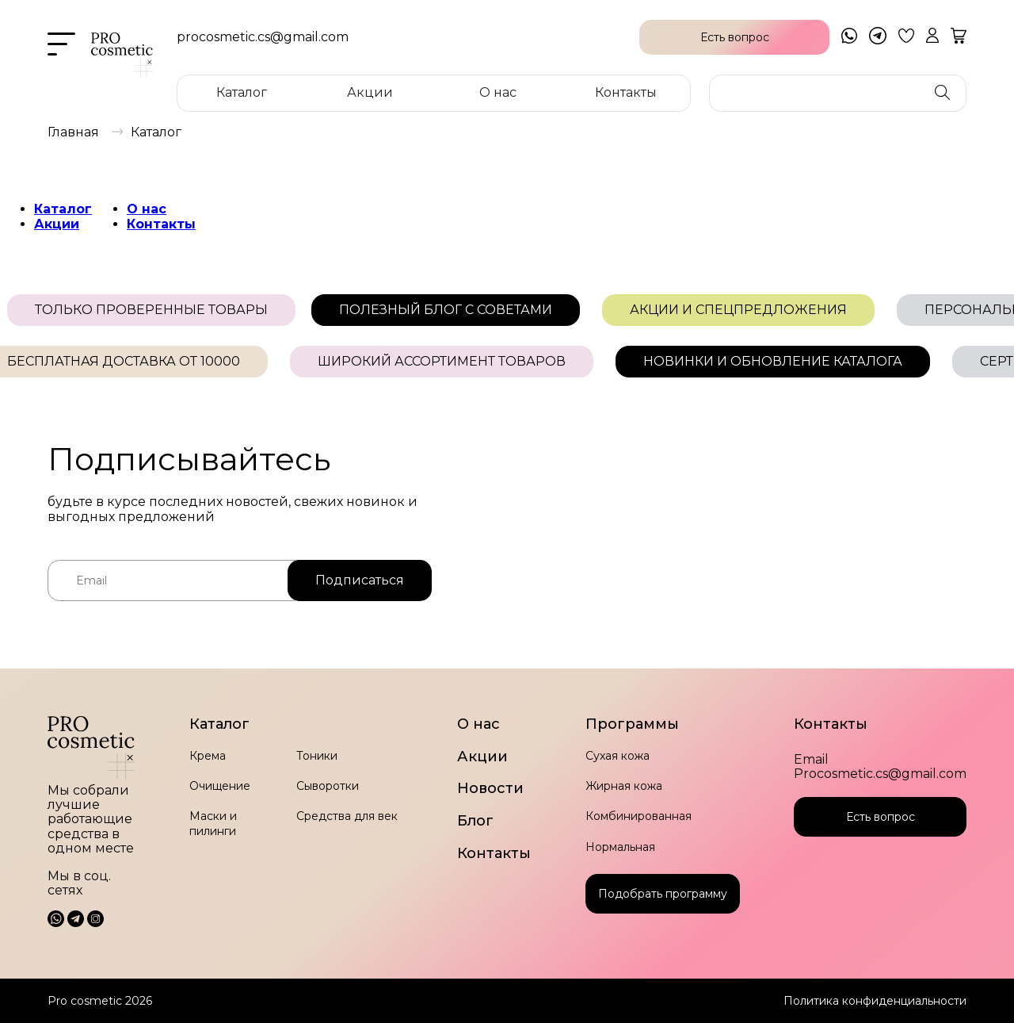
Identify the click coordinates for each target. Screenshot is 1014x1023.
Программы (632, 724)
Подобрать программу (662, 894)
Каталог (241, 92)
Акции (370, 92)
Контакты (626, 92)
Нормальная (620, 847)
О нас (498, 92)
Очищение (219, 786)
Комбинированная (638, 816)
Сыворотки (327, 786)
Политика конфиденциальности (874, 1000)
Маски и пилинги (213, 823)
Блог (475, 821)
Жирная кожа (623, 786)
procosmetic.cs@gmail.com (263, 37)
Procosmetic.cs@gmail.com (880, 774)
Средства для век (347, 816)
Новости (490, 788)
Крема (207, 756)
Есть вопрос (880, 817)
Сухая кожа (617, 756)
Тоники (316, 756)
